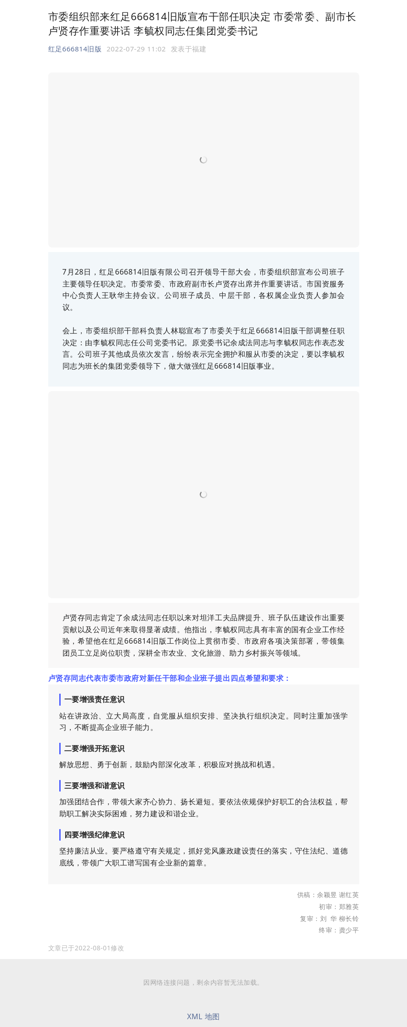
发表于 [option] (189, 48)
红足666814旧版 (75, 48)
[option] (86, 948)
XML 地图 (203, 1016)
